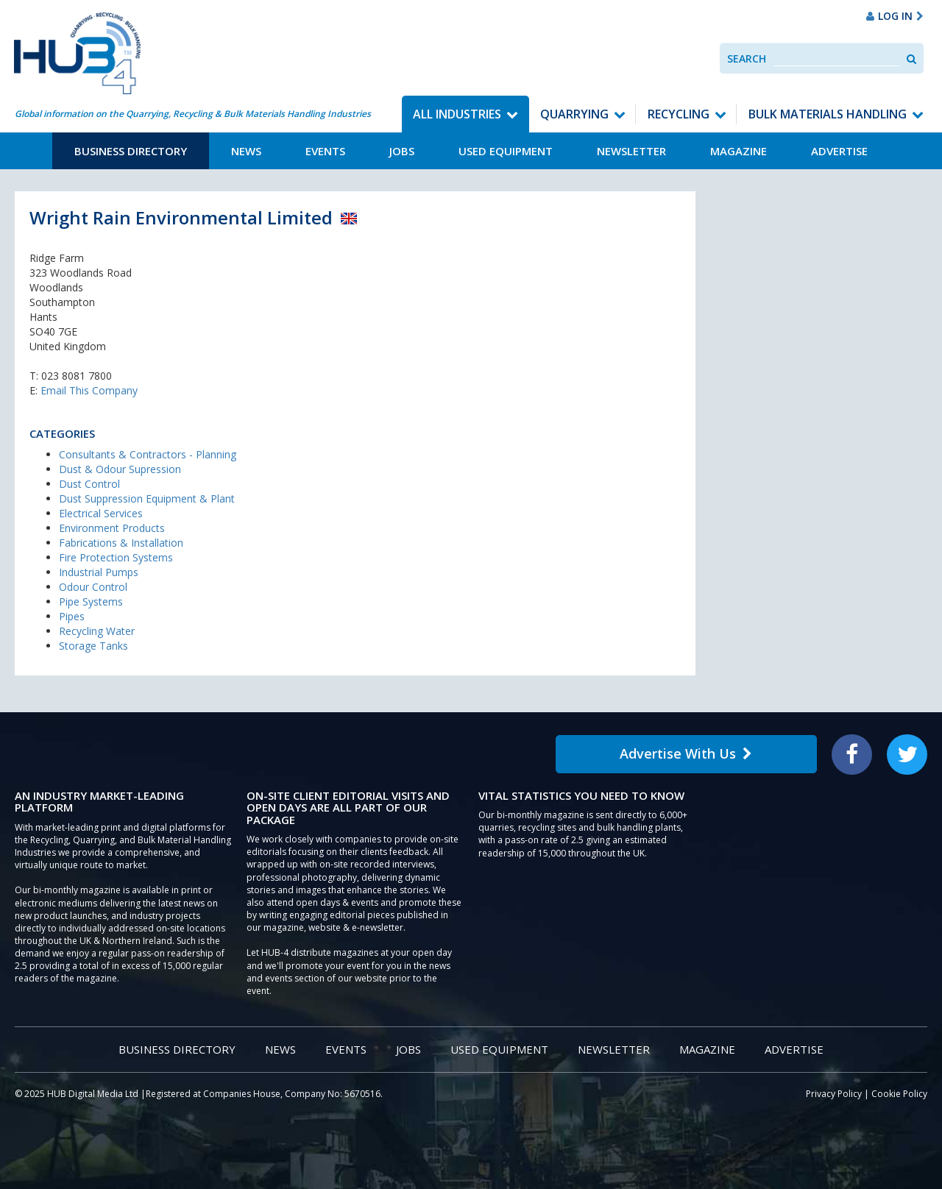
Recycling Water (97, 631)
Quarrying (574, 114)
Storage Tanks (93, 646)
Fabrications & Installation (121, 543)
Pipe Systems (91, 601)
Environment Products (112, 528)
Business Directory (130, 150)
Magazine (738, 150)
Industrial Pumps (98, 572)
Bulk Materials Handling (827, 114)
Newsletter (631, 150)
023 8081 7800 (76, 376)
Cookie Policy (899, 1093)
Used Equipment (505, 150)
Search (746, 58)
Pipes (72, 616)
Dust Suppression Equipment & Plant (147, 498)
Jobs (401, 150)
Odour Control (93, 587)
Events (325, 150)
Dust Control (89, 484)
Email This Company (89, 390)
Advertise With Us (686, 753)
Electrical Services (101, 513)
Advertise (839, 150)
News (246, 150)
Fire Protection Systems (116, 557)
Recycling (678, 114)
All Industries (457, 114)
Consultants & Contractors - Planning (147, 454)
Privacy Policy (834, 1093)
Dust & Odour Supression (120, 469)
